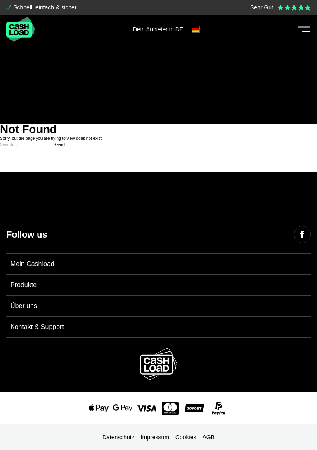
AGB (209, 437)
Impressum (155, 437)
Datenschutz (118, 437)
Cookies (185, 437)
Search (60, 144)
